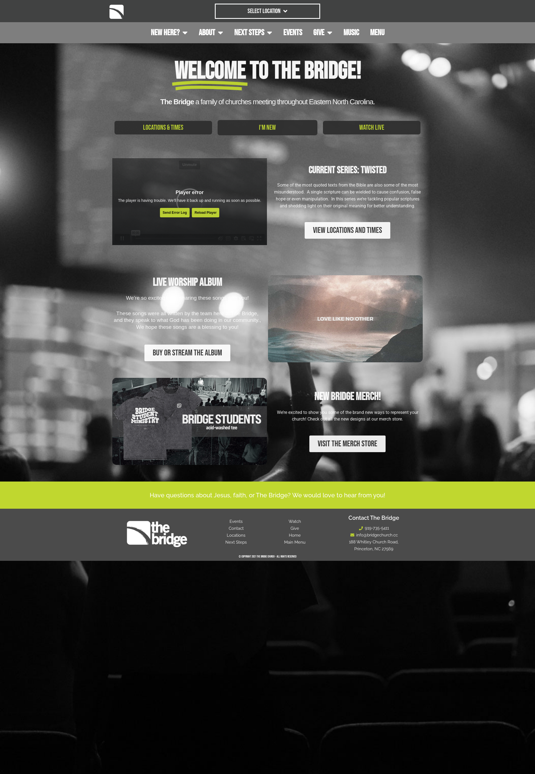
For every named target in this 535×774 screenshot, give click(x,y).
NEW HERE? (169, 33)
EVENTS (292, 33)
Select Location (267, 11)
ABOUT (211, 33)
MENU (377, 33)
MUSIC (351, 33)
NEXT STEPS (253, 33)
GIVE (322, 33)
